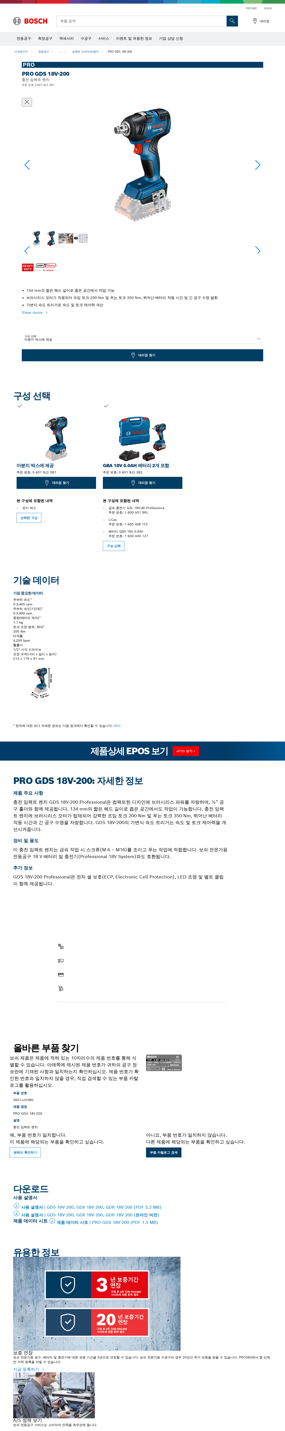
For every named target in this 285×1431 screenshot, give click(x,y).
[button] (258, 165)
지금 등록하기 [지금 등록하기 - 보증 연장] (26, 1369)
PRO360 (251, 8)
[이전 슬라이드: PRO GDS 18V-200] (6, 476)
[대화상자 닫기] (27, 102)
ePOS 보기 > (185, 751)
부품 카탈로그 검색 (164, 1152)
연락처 (268, 8)
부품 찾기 (68, 1011)
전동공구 (43, 51)
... (60, 51)
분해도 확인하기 (25, 1152)
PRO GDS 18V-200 (120, 51)
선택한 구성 (28, 518)
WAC (117, 726)
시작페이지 (21, 51)
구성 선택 (30, 336)
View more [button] (33, 312)
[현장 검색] (232, 21)
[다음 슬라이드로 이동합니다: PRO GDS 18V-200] (279, 476)
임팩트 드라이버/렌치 (85, 51)
